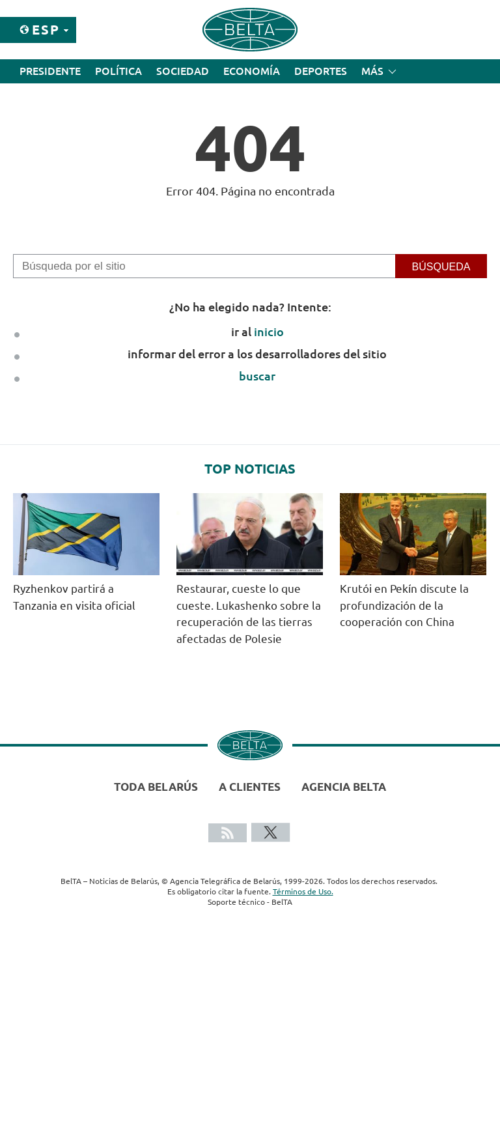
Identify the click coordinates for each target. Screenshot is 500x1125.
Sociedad (182, 71)
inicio (269, 331)
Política (118, 71)
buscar (257, 375)
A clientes (250, 786)
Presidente (50, 71)
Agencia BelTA (343, 786)
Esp (46, 29)
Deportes (320, 71)
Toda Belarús (156, 786)
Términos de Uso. (303, 891)
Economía (251, 71)
